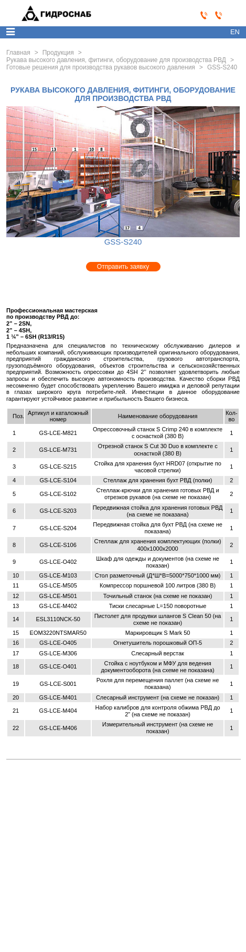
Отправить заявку (123, 266)
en (235, 31)
